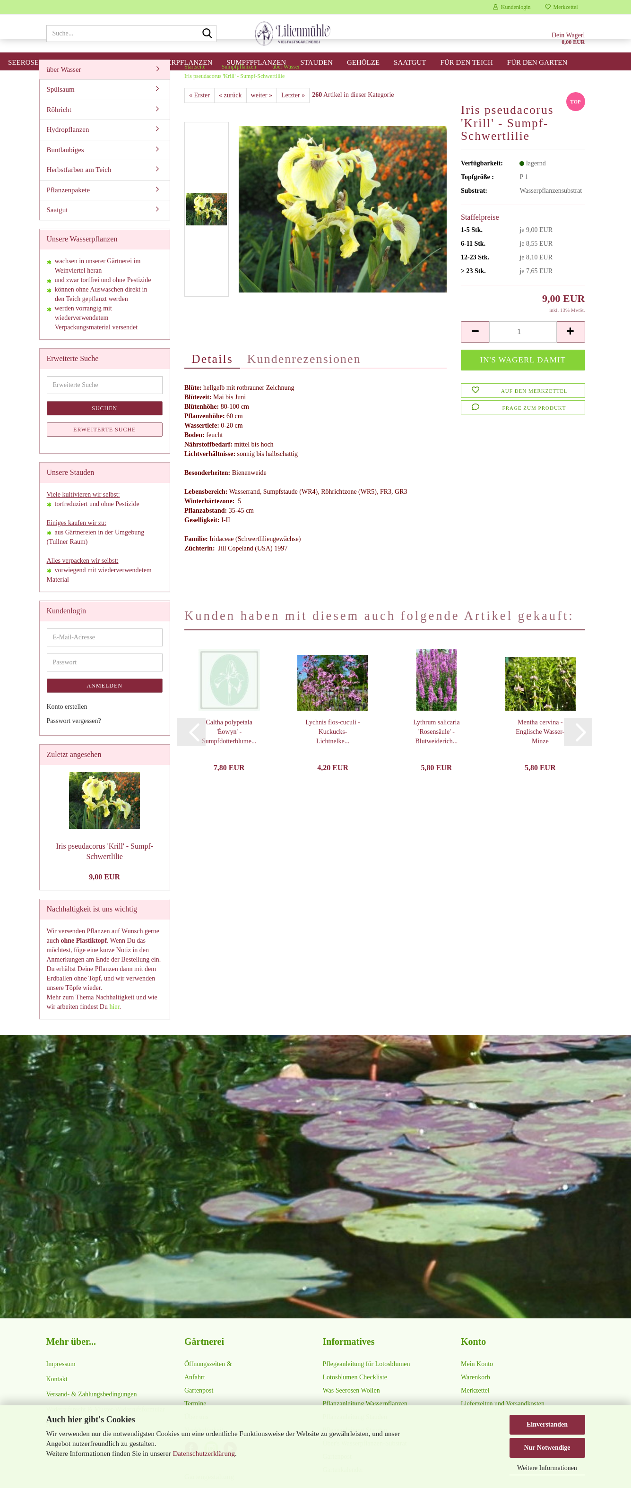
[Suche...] (207, 34)
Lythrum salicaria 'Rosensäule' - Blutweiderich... (436, 750)
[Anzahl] (522, 350)
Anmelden (104, 704)
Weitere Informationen (547, 1467)
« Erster (199, 113)
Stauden (316, 62)
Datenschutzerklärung (204, 1453)
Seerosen (26, 62)
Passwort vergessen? (74, 739)
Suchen (104, 426)
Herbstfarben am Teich (79, 188)
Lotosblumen (84, 62)
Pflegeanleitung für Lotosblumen (366, 1382)
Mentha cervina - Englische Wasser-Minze (540, 750)
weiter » (261, 113)
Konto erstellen (67, 725)
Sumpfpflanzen (256, 62)
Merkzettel (561, 7)
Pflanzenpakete (68, 208)
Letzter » (293, 113)
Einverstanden (547, 1424)
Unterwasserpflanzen (168, 62)
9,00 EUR (104, 895)
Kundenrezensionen (304, 377)
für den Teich (466, 62)
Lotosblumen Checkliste (355, 1395)
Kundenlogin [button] (512, 7)
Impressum (61, 1382)
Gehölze (363, 62)
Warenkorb (475, 1395)
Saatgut (410, 62)
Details (212, 377)
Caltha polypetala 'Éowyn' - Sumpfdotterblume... (229, 750)
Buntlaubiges (65, 168)
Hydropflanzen (68, 148)
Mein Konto (477, 1382)
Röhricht (59, 128)
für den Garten (537, 62)
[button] (475, 350)
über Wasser (64, 88)
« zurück (230, 113)
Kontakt (57, 1397)
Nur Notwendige (547, 1447)
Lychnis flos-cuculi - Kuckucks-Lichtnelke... (332, 750)
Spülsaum (61, 108)
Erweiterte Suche (104, 448)
